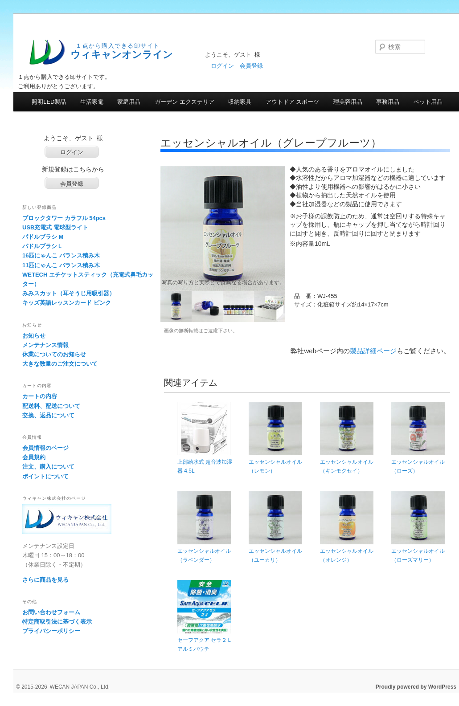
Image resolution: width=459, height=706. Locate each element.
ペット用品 (428, 101)
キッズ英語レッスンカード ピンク (66, 302)
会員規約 (33, 457)
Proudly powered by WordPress (416, 687)
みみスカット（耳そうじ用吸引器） (68, 293)
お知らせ (33, 335)
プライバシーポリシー (51, 631)
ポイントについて (45, 476)
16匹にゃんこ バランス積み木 (61, 255)
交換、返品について (48, 415)
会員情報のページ (45, 448)
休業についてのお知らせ (54, 354)
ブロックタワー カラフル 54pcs (64, 218)
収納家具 (239, 101)
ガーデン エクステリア (184, 101)
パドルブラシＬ (42, 246)
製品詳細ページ (373, 351)
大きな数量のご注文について (60, 363)
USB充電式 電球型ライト (55, 227)
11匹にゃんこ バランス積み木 (61, 265)
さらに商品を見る (45, 579)
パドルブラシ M (42, 236)
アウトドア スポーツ (293, 101)
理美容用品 (347, 101)
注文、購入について (48, 466)
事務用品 (387, 101)
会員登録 (251, 65)
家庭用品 (128, 101)
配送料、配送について (51, 406)
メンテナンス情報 (45, 345)
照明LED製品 (49, 101)
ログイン (222, 65)
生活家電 (91, 101)
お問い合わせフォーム (51, 612)
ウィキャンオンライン (121, 54)
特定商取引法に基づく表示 (57, 621)
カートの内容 (39, 396)
